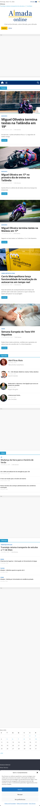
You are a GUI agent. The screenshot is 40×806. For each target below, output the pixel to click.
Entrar (10, 28)
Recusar (20, 794)
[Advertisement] (20, 56)
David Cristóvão (13, 376)
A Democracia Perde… (14, 395)
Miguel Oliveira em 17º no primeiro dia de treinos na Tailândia (15, 177)
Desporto (4, 116)
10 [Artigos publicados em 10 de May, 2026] (36, 739)
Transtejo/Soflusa (6, 544)
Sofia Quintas (17, 129)
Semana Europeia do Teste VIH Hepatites (18, 333)
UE (1, 457)
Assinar (4, 28)
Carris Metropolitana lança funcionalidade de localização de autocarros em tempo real (19, 279)
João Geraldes (12, 399)
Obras (2, 559)
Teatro (2, 568)
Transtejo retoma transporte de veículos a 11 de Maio (16, 6)
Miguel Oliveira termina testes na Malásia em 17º (19, 229)
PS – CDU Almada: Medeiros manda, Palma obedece (23, 372)
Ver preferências (20, 799)
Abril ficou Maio (15, 360)
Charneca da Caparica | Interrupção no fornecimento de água (18, 561)
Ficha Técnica (32, 803)
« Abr (1, 753)
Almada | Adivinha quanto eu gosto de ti (12, 570)
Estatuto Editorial (5, 765)
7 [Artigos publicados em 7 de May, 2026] (18, 739)
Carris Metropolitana (8, 273)
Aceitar (20, 789)
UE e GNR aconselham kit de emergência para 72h (15, 471)
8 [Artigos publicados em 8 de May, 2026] (24, 739)
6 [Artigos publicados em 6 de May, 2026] (12, 739)
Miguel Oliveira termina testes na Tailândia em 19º (19, 123)
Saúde (3, 329)
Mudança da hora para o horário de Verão (17, 461)
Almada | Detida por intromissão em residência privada (16, 579)
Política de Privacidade (10, 803)
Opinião (4, 356)
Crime (2, 577)
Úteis (3, 453)
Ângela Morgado (13, 389)
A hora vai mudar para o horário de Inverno (13, 478)
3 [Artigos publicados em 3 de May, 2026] (35, 736)
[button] (37, 772)
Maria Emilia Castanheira (16, 365)
